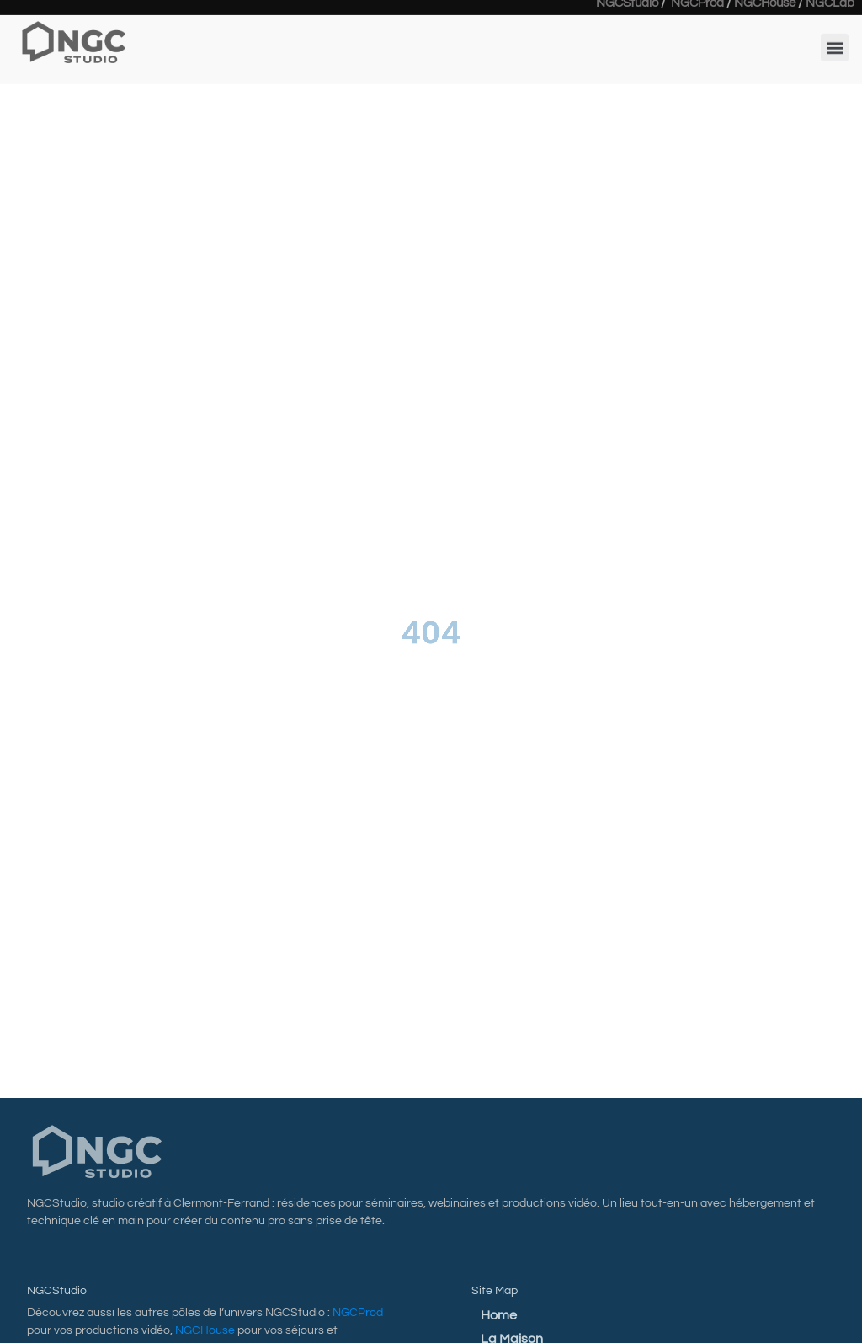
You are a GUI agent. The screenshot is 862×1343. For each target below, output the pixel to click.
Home (499, 1315)
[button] (835, 41)
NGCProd (358, 1313)
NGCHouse (205, 1330)
